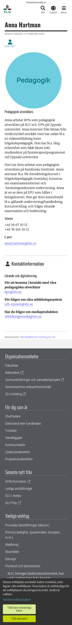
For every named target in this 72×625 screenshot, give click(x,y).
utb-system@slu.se (19, 304)
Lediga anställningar (18, 489)
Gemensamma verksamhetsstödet (28, 387)
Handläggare (13, 438)
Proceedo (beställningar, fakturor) (27, 525)
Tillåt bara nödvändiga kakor (19, 609)
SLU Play (11, 503)
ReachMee (12, 552)
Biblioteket (12, 373)
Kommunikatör (15, 445)
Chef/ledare (13, 416)
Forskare (11, 431)
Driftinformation (15, 481)
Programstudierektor (19, 459)
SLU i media (13, 496)
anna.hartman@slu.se (20, 243)
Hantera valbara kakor (17, 599)
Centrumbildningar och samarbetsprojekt (32, 380)
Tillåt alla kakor (19, 618)
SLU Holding (13, 394)
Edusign (10, 559)
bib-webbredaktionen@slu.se (37, 337)
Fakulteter (11, 365)
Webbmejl (12, 545)
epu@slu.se (13, 292)
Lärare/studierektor (17, 452)
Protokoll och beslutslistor (22, 566)
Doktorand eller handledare (23, 423)
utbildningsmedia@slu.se (23, 316)
